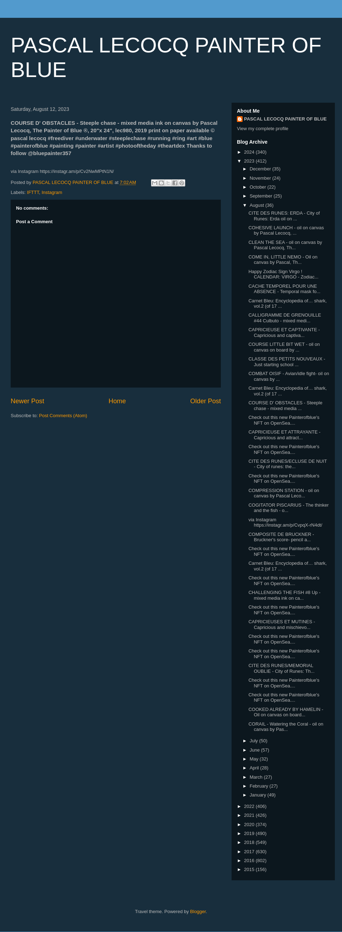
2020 (250, 824)
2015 (250, 869)
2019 (250, 833)
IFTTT (33, 192)
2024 (250, 152)
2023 (250, 161)
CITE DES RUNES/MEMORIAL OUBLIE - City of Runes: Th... (281, 668)
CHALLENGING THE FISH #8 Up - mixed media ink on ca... (284, 595)
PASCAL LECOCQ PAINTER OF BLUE (285, 119)
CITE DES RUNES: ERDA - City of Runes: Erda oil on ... (284, 215)
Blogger (198, 911)
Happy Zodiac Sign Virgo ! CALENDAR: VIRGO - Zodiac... (283, 274)
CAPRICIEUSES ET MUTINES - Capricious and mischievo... (281, 624)
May (255, 759)
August (257, 205)
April (255, 767)
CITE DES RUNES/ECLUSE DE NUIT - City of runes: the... (287, 464)
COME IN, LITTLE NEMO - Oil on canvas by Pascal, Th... (282, 259)
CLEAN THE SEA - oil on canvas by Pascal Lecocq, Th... (285, 245)
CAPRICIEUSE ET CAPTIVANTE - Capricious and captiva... (284, 332)
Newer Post (27, 401)
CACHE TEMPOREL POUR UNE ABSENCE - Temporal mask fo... (284, 289)
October (259, 187)
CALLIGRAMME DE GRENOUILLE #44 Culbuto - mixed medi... (284, 317)
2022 (250, 806)
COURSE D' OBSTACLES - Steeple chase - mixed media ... (285, 405)
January (259, 795)
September (262, 196)
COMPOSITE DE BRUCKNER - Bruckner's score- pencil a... (281, 537)
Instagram (52, 192)
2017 (250, 851)
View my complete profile (262, 128)
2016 (250, 860)
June (255, 750)
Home (117, 401)
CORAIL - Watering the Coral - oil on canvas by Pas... (285, 726)
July (254, 740)
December (261, 168)
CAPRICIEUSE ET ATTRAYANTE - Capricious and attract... (284, 434)
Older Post (205, 401)
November (261, 178)
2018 (250, 842)
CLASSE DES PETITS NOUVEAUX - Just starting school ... (286, 361)
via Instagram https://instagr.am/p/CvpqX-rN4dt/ (285, 522)
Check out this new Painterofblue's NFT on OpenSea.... (283, 420)
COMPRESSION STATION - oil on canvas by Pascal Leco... (283, 493)
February (260, 786)
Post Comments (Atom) (63, 415)
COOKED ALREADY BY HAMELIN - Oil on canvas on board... (285, 712)
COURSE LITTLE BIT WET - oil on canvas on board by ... (284, 347)
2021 (250, 815)
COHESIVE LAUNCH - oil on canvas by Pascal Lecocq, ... (286, 230)
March (257, 777)
